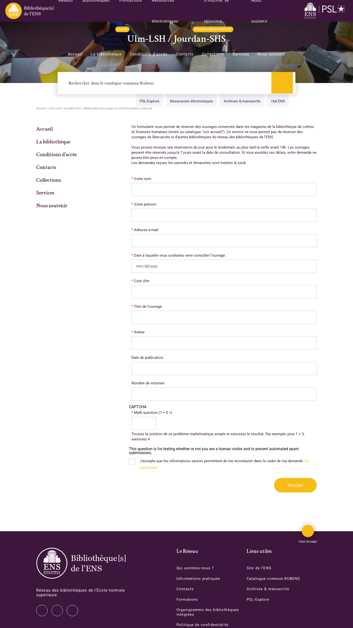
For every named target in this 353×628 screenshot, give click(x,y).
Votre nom (142, 179)
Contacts (185, 54)
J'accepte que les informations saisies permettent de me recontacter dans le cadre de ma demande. (224, 464)
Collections (213, 54)
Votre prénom (145, 204)
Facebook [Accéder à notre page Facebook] (72, 610)
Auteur (139, 332)
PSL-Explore (147, 101)
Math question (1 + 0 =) (153, 413)
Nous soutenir (271, 54)
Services (240, 54)
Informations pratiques (199, 578)
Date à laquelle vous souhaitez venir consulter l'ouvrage (179, 255)
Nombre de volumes (147, 383)
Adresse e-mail (146, 230)
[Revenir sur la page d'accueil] (29, 11)
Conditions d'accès (149, 54)
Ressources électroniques (189, 101)
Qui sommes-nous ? (195, 568)
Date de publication (147, 358)
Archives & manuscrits (240, 101)
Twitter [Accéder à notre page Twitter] (42, 610)
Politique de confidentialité (203, 625)
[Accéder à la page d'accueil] (81, 563)
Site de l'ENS (259, 568)
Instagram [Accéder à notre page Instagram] (57, 610)
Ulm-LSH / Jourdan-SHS (65, 108)
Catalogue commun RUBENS (275, 578)
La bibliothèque (106, 54)
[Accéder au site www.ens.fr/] (325, 11)
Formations (187, 600)
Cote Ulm (141, 281)
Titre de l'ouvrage (148, 307)
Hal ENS (277, 101)
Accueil (75, 54)
